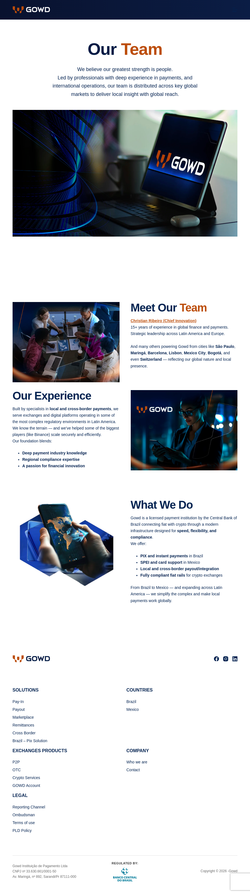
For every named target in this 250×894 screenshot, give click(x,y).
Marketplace (23, 717)
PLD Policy (22, 830)
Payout (19, 709)
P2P (16, 762)
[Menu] (234, 9)
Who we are (137, 762)
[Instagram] (225, 658)
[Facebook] (216, 658)
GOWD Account (26, 785)
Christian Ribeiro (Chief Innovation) (164, 321)
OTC (17, 770)
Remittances (23, 725)
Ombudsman (24, 815)
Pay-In (18, 701)
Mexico (133, 709)
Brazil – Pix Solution (30, 741)
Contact (133, 770)
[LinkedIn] (234, 658)
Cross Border (24, 733)
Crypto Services (26, 777)
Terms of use (24, 822)
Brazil (131, 701)
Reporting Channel (29, 807)
